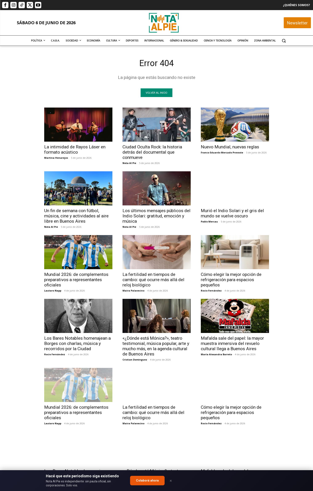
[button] (284, 41)
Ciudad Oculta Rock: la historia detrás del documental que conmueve (152, 152)
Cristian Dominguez (135, 359)
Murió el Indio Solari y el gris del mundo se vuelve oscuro (232, 213)
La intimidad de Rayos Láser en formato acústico (74, 149)
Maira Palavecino (133, 290)
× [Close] (171, 481)
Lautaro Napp (52, 290)
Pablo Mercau (209, 221)
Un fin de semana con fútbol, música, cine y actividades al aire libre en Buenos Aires (76, 216)
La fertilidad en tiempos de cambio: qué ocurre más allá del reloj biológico (153, 279)
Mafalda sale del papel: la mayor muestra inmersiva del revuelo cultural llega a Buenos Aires (232, 343)
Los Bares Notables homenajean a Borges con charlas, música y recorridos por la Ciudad (77, 343)
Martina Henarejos (56, 157)
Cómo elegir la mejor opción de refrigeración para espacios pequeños (231, 279)
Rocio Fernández (211, 290)
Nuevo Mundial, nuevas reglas (230, 146)
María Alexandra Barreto (216, 354)
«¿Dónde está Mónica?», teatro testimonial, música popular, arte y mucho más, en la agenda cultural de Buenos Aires (156, 346)
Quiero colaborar (292, 401)
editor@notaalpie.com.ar (138, 468)
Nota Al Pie (129, 163)
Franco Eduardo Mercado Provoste (222, 152)
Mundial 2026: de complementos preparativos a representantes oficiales (76, 279)
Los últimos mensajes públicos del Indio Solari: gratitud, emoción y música (156, 216)
